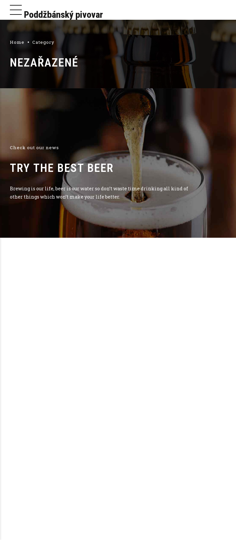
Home (17, 42)
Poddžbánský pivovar (63, 14)
